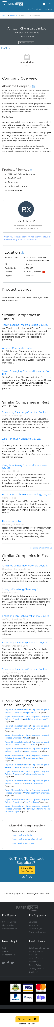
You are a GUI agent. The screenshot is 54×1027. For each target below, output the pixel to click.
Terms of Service (36, 958)
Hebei (16, 471)
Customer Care (8, 955)
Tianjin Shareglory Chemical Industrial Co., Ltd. (26, 372)
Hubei (13, 498)
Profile (5, 48)
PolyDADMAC (35, 712)
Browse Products (9, 929)
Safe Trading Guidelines (39, 948)
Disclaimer (33, 962)
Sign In (48, 9)
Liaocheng (7, 524)
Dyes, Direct (34, 744)
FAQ (4, 948)
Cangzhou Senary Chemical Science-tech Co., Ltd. (25, 466)
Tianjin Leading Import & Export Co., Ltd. (25, 325)
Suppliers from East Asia (23, 843)
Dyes (31, 738)
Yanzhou (6, 415)
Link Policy (33, 972)
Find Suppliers (8, 925)
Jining (5, 672)
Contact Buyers (35, 929)
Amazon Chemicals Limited (17, 348)
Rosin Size (33, 767)
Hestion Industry (11, 521)
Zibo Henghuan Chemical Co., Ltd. (21, 438)
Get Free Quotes (35, 9)
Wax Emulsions (36, 802)
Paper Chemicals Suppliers (17, 710)
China (27, 569)
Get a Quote (27, 1019)
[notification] (44, 4)
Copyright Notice (36, 968)
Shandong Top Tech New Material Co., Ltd (25, 616)
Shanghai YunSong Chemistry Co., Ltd (23, 589)
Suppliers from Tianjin (22, 835)
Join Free (33, 922)
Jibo (4, 442)
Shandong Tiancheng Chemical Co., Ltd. (24, 412)
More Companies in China (40, 548)
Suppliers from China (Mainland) (27, 839)
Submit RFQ (27, 870)
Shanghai (7, 592)
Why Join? (33, 925)
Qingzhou (7, 569)
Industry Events (36, 951)
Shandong (17, 415)
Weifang (6, 619)
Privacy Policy (35, 965)
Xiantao (6, 498)
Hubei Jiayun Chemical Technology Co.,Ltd (26, 494)
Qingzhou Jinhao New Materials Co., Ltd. (24, 565)
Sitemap (5, 951)
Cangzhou (7, 471)
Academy (33, 955)
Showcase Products (37, 932)
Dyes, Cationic (35, 751)
